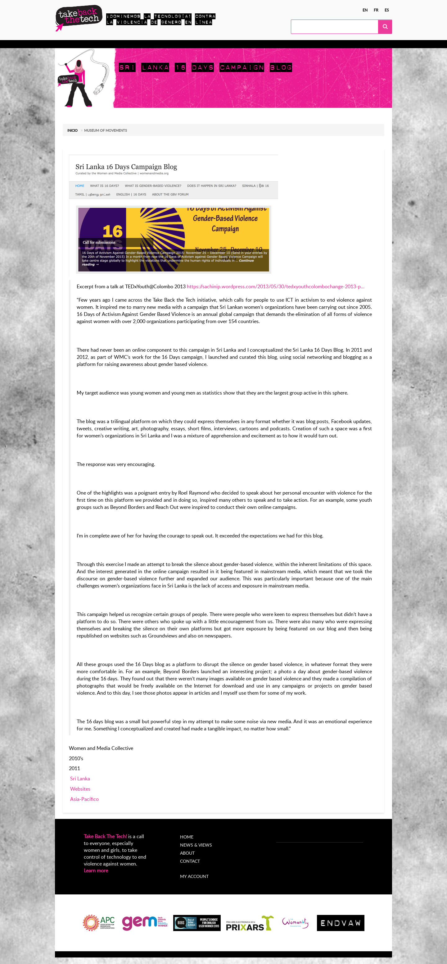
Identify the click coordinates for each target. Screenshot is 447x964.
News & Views (196, 845)
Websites (80, 788)
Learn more (96, 870)
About (187, 853)
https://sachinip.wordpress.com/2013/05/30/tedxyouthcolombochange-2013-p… (275, 286)
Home (186, 837)
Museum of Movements (105, 130)
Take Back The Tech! (105, 836)
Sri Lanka (80, 778)
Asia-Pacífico (84, 799)
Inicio (72, 130)
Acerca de (233, 44)
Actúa (109, 44)
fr (376, 9)
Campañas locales (143, 44)
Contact (190, 861)
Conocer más (81, 44)
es (387, 9)
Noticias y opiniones (192, 44)
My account (194, 876)
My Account (265, 44)
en (365, 9)
